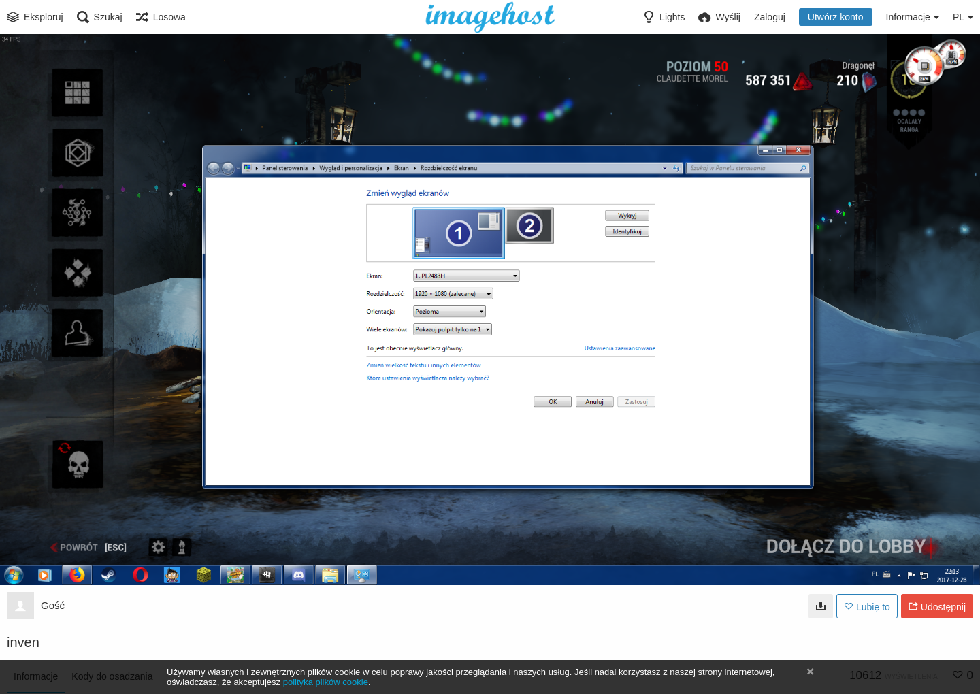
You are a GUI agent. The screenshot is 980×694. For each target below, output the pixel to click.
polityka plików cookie (325, 682)
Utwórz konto (836, 17)
